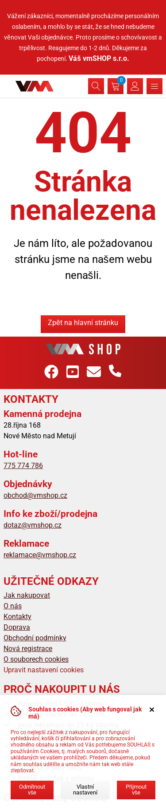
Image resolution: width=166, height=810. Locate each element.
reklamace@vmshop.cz (40, 555)
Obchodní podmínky (35, 638)
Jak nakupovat (27, 595)
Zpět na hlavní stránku (83, 322)
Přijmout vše (136, 789)
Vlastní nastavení (85, 789)
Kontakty (17, 616)
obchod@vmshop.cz (35, 495)
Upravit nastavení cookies (44, 670)
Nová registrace (28, 648)
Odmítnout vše (32, 789)
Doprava (17, 627)
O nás (13, 606)
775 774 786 (23, 465)
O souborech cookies (36, 659)
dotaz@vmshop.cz (33, 525)
